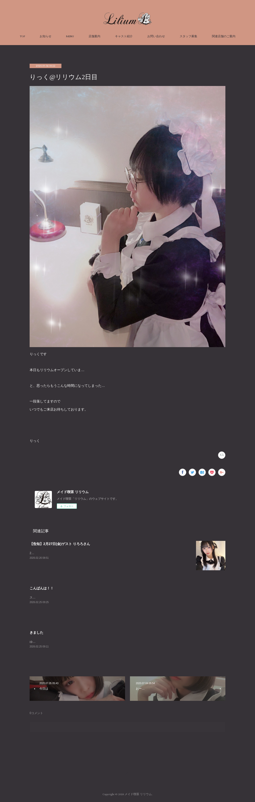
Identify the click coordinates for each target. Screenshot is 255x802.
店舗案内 (94, 36)
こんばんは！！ (42, 588)
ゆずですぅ (37, 642)
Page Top (127, 774)
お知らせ (45, 36)
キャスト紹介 (124, 36)
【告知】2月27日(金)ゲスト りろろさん (60, 544)
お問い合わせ (156, 36)
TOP (22, 36)
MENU (70, 36)
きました (36, 632)
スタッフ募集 (188, 36)
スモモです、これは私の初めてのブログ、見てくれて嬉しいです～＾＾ (77, 597)
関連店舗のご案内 (223, 36)
